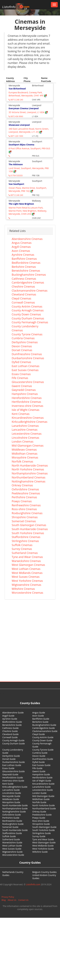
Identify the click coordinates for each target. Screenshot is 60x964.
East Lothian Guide (11, 765)
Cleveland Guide (10, 734)
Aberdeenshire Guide (13, 712)
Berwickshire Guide (12, 724)
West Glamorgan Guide (44, 842)
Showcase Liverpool (19, 124)
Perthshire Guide (10, 817)
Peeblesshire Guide (42, 814)
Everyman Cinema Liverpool (24, 108)
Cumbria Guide (39, 752)
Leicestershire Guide (42, 789)
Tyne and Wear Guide (43, 839)
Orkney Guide (39, 811)
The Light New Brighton (21, 203)
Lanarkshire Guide (41, 786)
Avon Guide (38, 715)
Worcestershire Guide (13, 854)
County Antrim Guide (42, 737)
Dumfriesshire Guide (42, 758)
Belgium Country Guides (44, 872)
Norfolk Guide (39, 802)
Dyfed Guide (38, 762)
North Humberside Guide (15, 805)
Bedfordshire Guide (12, 721)
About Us (12, 900)
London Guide (39, 793)
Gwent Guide (38, 771)
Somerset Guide (10, 827)
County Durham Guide (13, 743)
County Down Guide (42, 740)
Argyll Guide (8, 715)
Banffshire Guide (40, 718)
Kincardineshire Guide (43, 783)
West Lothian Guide (12, 845)
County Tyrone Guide (43, 749)
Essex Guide (8, 768)
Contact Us (23, 900)
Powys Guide (38, 817)
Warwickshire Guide (12, 842)
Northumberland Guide (44, 808)
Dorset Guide (9, 758)
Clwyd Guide (38, 734)
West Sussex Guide (11, 848)
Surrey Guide (38, 836)
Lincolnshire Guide (11, 793)
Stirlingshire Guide (41, 833)
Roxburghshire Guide (13, 823)
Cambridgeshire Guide (43, 728)
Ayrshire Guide (9, 718)
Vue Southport (16, 184)
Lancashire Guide (11, 789)
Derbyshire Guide (11, 755)
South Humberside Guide (15, 830)
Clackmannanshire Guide (44, 731)
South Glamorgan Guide (44, 827)
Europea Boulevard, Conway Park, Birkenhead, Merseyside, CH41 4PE (28, 94)
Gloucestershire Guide (13, 771)
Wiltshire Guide (40, 851)
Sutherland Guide (11, 839)
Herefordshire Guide (12, 777)
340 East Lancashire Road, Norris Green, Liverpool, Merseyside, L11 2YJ (29, 130)
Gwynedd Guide (10, 774)
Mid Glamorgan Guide (43, 796)
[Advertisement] (29, 636)
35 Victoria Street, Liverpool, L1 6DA (28, 112)
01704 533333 (16, 175)
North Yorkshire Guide (43, 805)
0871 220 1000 (16, 136)
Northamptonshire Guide (15, 808)
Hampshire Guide (41, 774)
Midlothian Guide (41, 799)
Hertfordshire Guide (42, 777)
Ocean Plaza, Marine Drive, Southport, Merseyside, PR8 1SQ (28, 189)
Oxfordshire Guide (11, 814)
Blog (4, 900)
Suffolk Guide (9, 836)
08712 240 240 (16, 99)
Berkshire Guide (40, 721)
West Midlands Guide (43, 845)
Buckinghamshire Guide (44, 724)
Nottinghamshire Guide (14, 811)
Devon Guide (38, 755)
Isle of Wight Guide (41, 780)
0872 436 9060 (16, 116)
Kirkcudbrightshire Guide (14, 786)
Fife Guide (37, 768)
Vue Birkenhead (17, 88)
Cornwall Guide (10, 737)
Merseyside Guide (11, 796)
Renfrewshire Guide (12, 820)
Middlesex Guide (10, 799)
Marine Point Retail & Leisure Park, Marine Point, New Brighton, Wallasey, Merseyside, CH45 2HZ (28, 210)
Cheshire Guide (10, 731)
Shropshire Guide (41, 823)
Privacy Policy (8, 896)
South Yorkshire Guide (43, 830)
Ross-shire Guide (40, 820)
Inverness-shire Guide (13, 780)
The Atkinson (16, 164)
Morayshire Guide (11, 802)
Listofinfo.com (33, 884)
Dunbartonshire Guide (13, 762)
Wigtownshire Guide (12, 851)
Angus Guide (38, 712)
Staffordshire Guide (12, 833)
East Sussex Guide (41, 765)
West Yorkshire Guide (43, 848)
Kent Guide (7, 783)
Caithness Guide (10, 728)
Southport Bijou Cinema (21, 144)
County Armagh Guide (13, 740)
